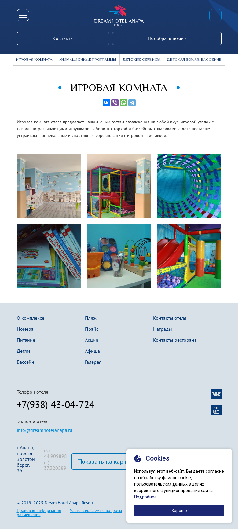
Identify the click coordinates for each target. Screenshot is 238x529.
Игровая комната (34, 59)
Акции (91, 340)
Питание (26, 340)
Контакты (63, 38)
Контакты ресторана (175, 340)
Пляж (91, 318)
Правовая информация (39, 510)
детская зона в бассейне (194, 59)
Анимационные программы (87, 59)
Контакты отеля (169, 318)
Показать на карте (104, 461)
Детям (23, 351)
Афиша (92, 351)
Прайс (91, 329)
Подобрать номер (167, 38)
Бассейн (25, 362)
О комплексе (30, 318)
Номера (25, 329)
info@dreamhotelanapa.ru (44, 430)
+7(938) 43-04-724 (215, 15)
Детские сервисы (142, 59)
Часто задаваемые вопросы (96, 510)
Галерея (93, 362)
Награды (162, 329)
